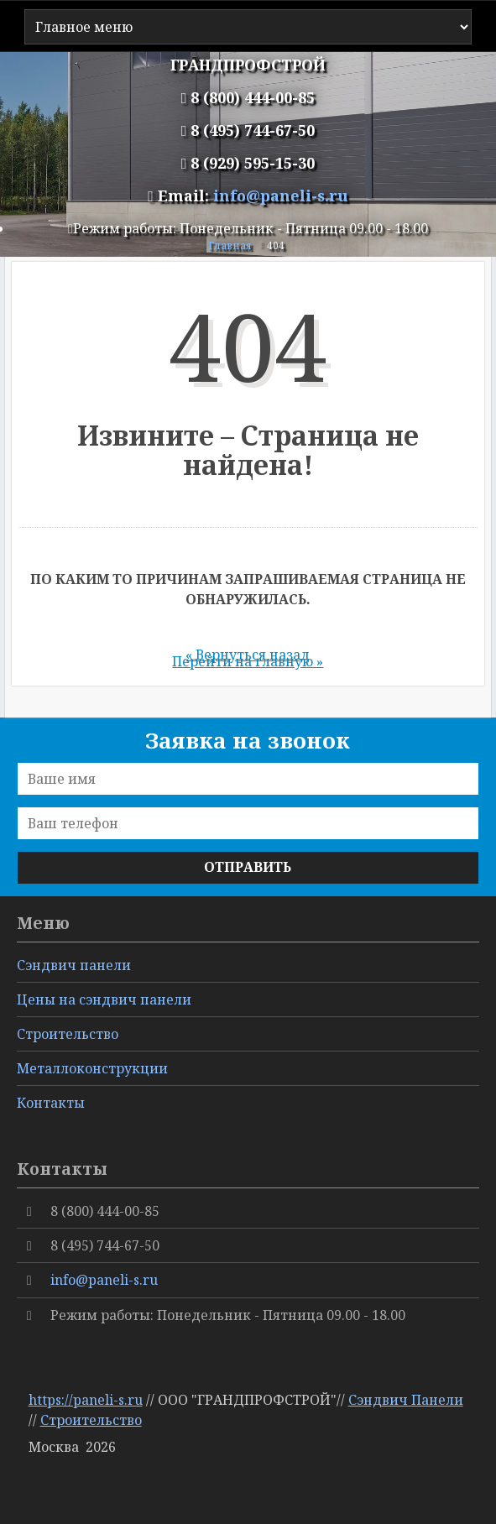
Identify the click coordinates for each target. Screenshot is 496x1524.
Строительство (91, 1420)
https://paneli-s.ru (86, 1400)
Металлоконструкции (92, 1068)
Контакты (51, 1102)
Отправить (247, 867)
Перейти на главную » (247, 661)
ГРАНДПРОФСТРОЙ (248, 65)
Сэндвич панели (74, 965)
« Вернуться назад (247, 654)
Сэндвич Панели (405, 1400)
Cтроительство (67, 1034)
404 (276, 245)
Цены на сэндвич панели (104, 999)
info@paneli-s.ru (280, 195)
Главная (230, 245)
